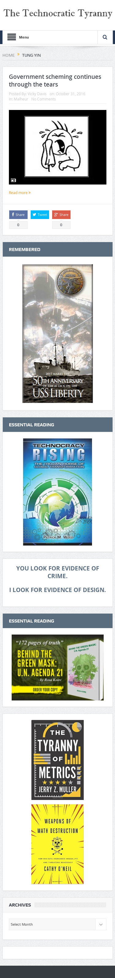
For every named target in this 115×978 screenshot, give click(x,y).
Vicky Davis (37, 93)
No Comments (43, 98)
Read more (20, 192)
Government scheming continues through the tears (55, 80)
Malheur (21, 98)
